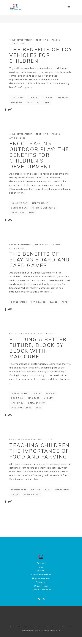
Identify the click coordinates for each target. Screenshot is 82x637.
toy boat (33, 97)
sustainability (36, 403)
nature (15, 494)
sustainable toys (21, 408)
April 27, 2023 (17, 44)
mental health (40, 203)
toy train (16, 102)
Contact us (41, 582)
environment (18, 489)
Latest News (40, 40)
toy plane (63, 97)
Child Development (20, 40)
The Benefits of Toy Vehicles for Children (40, 55)
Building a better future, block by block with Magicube (38, 348)
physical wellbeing (43, 208)
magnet (48, 398)
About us (41, 570)
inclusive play (19, 203)
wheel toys (43, 102)
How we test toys (41, 578)
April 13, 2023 (46, 334)
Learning (54, 40)
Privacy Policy (41, 586)
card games (38, 302)
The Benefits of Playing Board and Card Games (39, 259)
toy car (48, 97)
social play (17, 213)
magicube (33, 398)
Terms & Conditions (41, 589)
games (53, 302)
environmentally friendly (26, 393)
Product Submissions (41, 574)
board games (19, 302)
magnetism (17, 403)
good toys (17, 97)
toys (29, 102)
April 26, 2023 (17, 248)
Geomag (51, 393)
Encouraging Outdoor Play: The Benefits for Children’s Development (39, 155)
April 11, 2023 (46, 439)
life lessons (62, 489)
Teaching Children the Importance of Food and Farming (39, 451)
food (48, 489)
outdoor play (19, 208)
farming (35, 489)
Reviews (41, 563)
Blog (41, 567)
